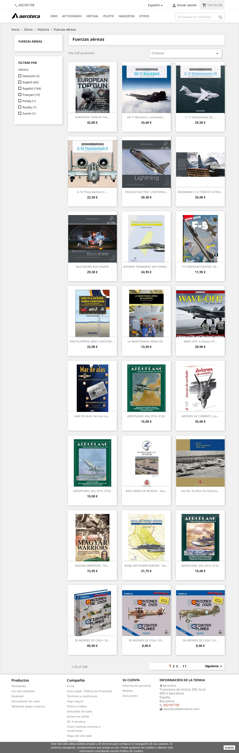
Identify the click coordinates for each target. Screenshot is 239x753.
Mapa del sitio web (79, 736)
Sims (53, 16)
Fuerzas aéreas (30, 41)
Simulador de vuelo (79, 711)
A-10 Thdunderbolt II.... (92, 192)
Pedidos (128, 691)
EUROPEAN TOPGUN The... (92, 117)
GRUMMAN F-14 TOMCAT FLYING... (200, 192)
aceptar (229, 747)
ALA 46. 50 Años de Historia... (200, 491)
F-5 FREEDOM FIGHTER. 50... (200, 266)
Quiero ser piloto (78, 716)
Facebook (17, 696)
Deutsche (31, 76)
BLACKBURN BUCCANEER (92, 266)
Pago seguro (75, 701)
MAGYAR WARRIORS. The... (92, 565)
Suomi (29, 113)
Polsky (29, 101)
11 (185, 666)
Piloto (108, 16)
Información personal (137, 685)
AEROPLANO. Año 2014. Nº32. (200, 565)
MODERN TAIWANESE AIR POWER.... (146, 266)
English (31, 82)
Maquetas (127, 16)
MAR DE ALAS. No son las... (92, 416)
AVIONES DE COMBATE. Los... (200, 416)
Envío (70, 686)
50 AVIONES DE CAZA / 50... (92, 640)
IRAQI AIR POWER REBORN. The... (146, 565)
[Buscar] (200, 17)
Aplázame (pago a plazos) (28, 706)
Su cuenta (131, 680)
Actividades (71, 16)
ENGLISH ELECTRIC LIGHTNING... (146, 192)
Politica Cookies (77, 706)
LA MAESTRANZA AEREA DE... (146, 341)
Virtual (92, 16)
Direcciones (130, 696)
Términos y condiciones (82, 696)
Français (31, 95)
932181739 (26, 5)
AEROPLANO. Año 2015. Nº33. (92, 491)
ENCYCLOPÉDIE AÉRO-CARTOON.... (92, 341)
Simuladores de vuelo (25, 701)
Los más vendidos (23, 691)
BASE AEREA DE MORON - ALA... (146, 491)
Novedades (18, 686)
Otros (144, 16)
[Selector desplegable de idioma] (156, 5)
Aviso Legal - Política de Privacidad (89, 691)
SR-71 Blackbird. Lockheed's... (146, 117)
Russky (29, 107)
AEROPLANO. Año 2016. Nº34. (146, 416)
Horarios (72, 741)
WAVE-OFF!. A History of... (200, 341)
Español (32, 88)
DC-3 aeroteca (76, 721)
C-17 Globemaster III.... (200, 117)
